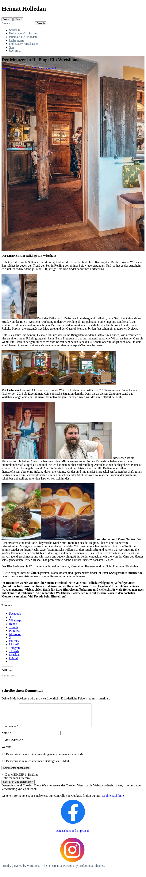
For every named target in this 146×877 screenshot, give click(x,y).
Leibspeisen (16, 40)
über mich (15, 50)
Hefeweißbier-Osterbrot (18, 782)
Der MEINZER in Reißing (20, 779)
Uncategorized (47, 68)
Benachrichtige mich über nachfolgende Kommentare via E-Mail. (46, 758)
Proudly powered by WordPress (21, 870)
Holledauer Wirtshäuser (23, 43)
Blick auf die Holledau (23, 36)
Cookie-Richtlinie (113, 800)
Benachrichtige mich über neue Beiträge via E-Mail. (38, 765)
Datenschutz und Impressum (73, 835)
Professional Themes (91, 870)
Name (6, 737)
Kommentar (10, 730)
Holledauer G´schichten (23, 33)
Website (6, 751)
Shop (12, 47)
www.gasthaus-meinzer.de (125, 572)
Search (7, 19)
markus (6, 68)
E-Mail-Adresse (12, 744)
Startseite (15, 30)
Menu (18, 19)
